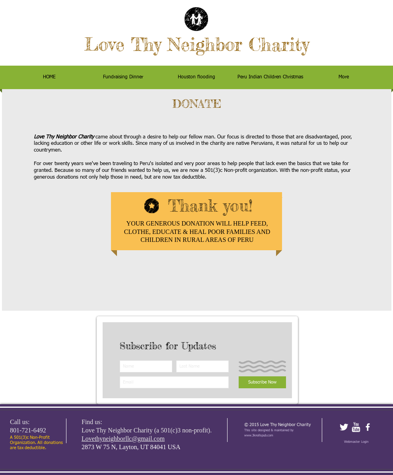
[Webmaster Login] (356, 442)
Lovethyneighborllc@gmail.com (123, 438)
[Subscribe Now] (262, 382)
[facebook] (368, 427)
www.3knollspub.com (258, 435)
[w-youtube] (356, 427)
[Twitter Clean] (344, 427)
